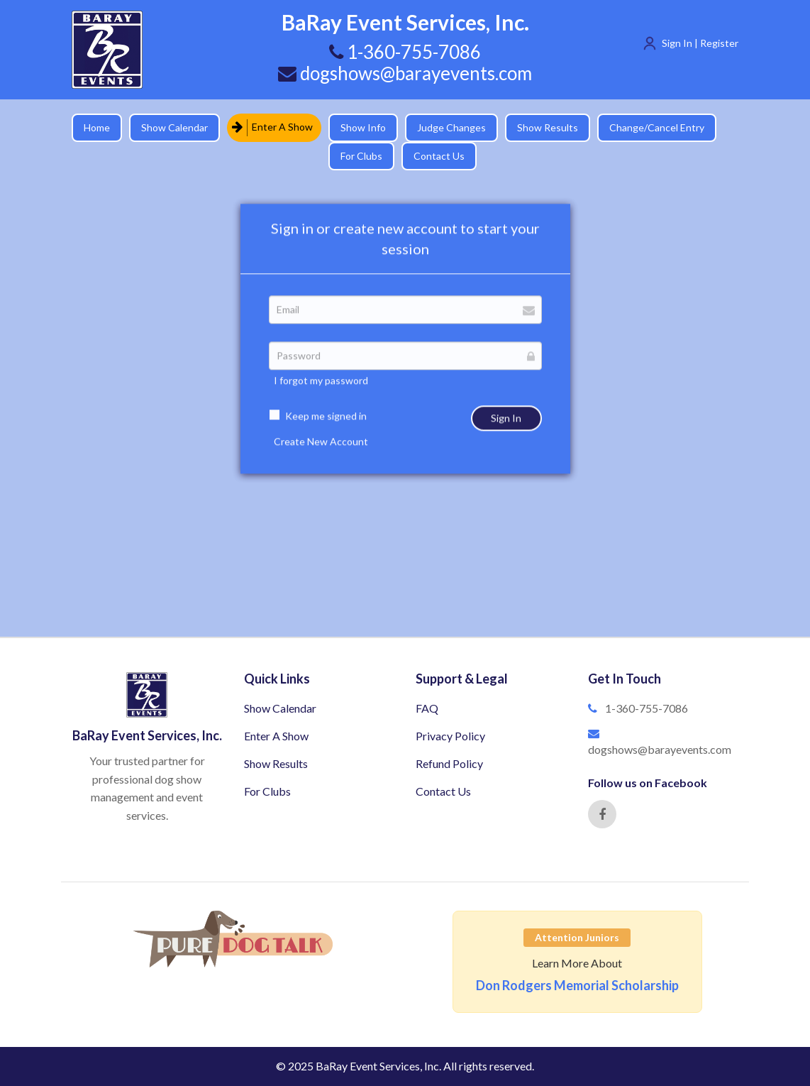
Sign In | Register (700, 43)
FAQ (427, 708)
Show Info (363, 127)
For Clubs (361, 156)
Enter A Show (272, 127)
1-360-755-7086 (646, 708)
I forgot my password (321, 393)
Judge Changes (451, 127)
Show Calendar (174, 127)
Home (97, 127)
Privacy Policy (450, 735)
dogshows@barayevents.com (405, 73)
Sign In (506, 430)
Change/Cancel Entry (656, 127)
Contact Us (439, 156)
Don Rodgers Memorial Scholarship (577, 985)
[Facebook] (602, 814)
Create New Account (321, 454)
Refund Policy (449, 763)
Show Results (547, 127)
